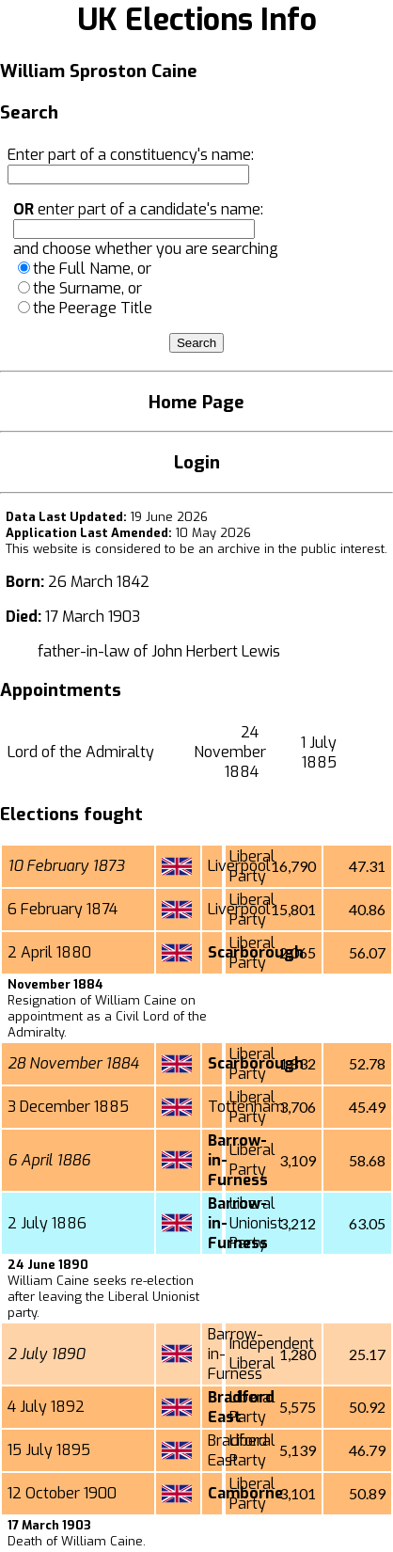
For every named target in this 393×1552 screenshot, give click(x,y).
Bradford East (241, 1407)
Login (197, 462)
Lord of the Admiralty (81, 752)
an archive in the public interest (291, 549)
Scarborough (256, 952)
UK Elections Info (197, 20)
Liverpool (239, 866)
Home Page (196, 402)
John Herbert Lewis (215, 651)
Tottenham (246, 1106)
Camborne (245, 1493)
